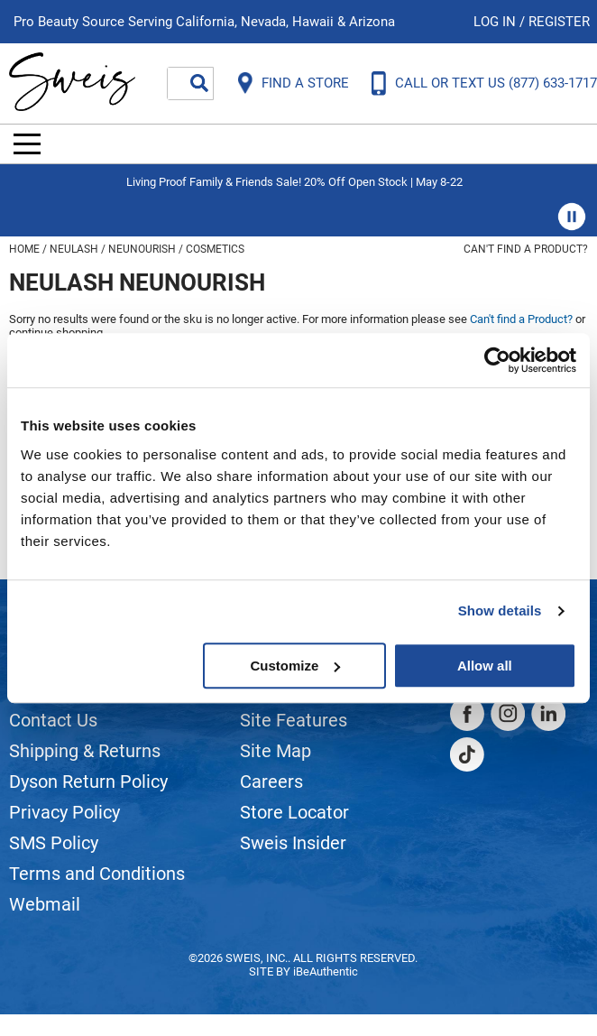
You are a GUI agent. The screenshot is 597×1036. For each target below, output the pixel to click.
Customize (295, 665)
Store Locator (294, 812)
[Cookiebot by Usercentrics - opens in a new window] (497, 360)
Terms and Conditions (97, 873)
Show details (500, 610)
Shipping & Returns (85, 751)
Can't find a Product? (526, 249)
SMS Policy (53, 843)
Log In (496, 22)
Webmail (44, 904)
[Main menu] (27, 144)
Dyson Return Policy (88, 781)
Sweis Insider (293, 843)
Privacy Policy (64, 812)
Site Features (293, 720)
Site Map (275, 751)
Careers (271, 781)
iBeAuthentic (325, 971)
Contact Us (53, 720)
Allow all (484, 665)
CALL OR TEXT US (496, 83)
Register (559, 22)
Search (199, 83)
